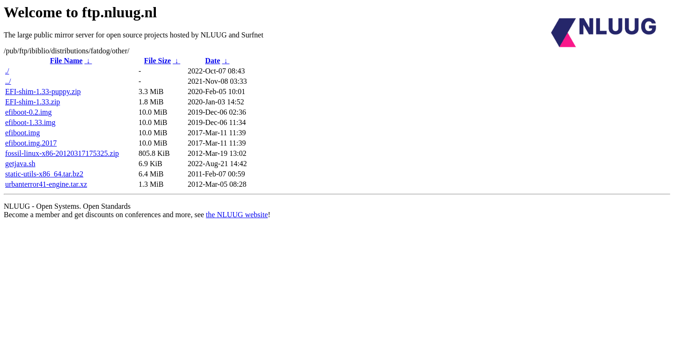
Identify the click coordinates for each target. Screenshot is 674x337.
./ (7, 71)
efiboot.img (22, 133)
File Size (157, 61)
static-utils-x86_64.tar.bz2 (44, 174)
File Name (66, 61)
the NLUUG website (237, 215)
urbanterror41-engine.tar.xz (46, 184)
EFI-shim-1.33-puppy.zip (43, 91)
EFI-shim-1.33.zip (32, 102)
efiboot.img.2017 (31, 143)
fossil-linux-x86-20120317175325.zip (62, 153)
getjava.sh (20, 164)
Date (212, 61)
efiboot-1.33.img (30, 122)
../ (8, 81)
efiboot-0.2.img (28, 112)
